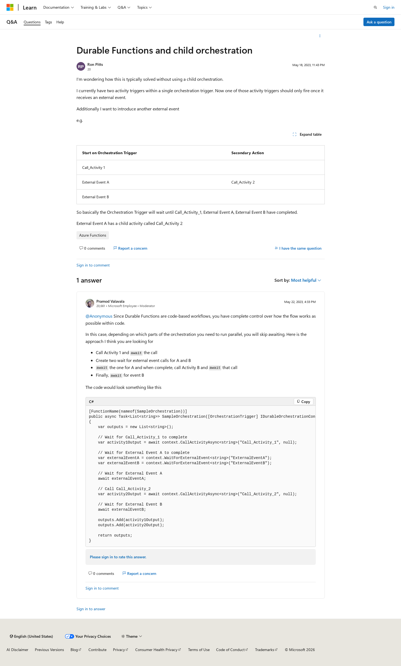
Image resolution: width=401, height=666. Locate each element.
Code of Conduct (230, 649)
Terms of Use (199, 649)
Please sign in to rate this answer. (118, 556)
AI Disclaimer (17, 649)
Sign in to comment (93, 265)
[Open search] (375, 7)
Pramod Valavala (110, 301)
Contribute (97, 649)
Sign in (388, 7)
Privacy (119, 649)
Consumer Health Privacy (156, 649)
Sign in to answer (90, 608)
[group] (200, 476)
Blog (74, 649)
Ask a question (379, 21)
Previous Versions (49, 649)
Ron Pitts (95, 64)
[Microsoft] (10, 7)
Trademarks (264, 649)
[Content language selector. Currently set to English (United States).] (31, 636)
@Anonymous (99, 316)
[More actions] (320, 36)
